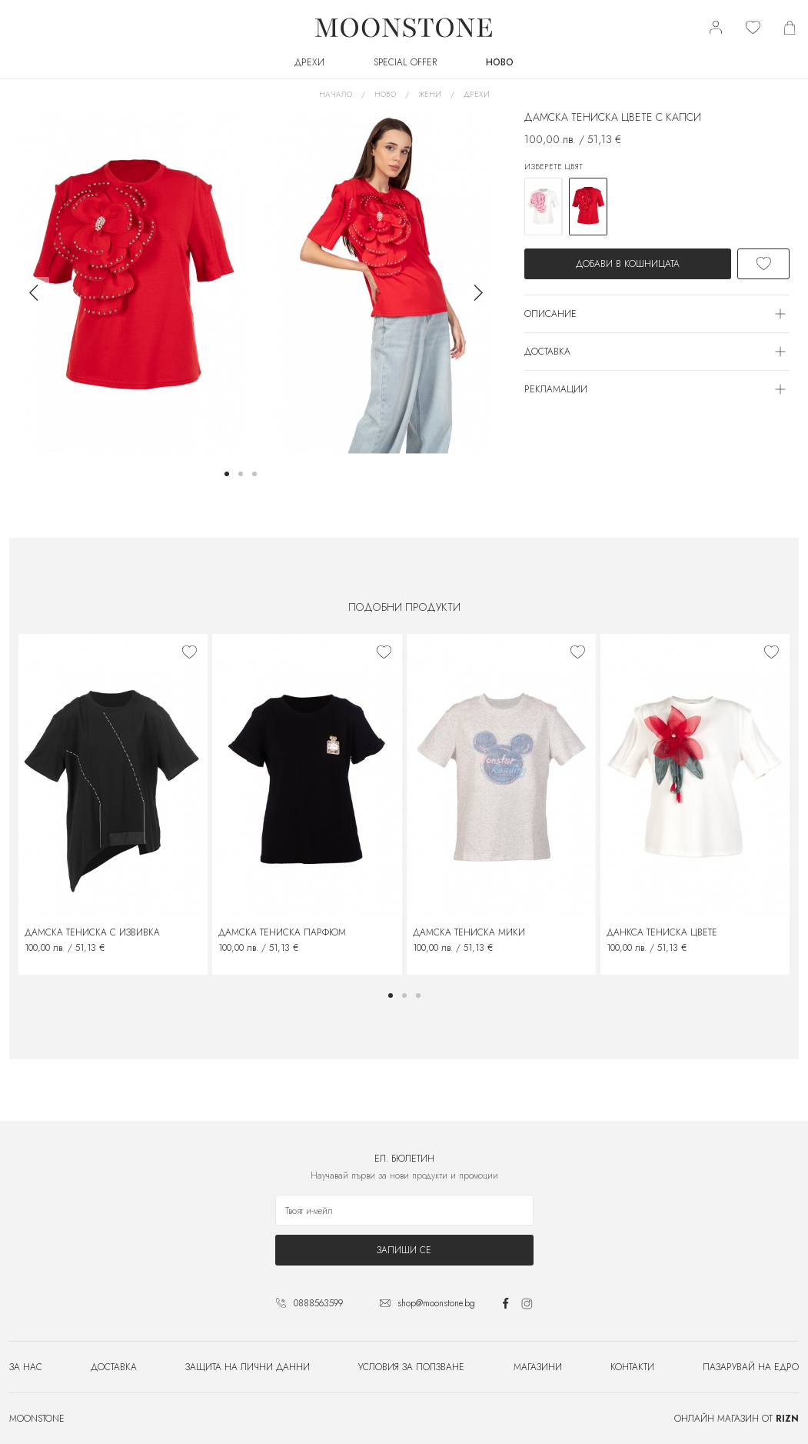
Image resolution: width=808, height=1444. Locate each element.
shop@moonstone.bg (436, 1303)
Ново (500, 62)
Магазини (538, 1367)
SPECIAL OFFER (405, 62)
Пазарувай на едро (751, 1367)
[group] (132, 281)
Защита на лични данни (247, 1367)
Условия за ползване (411, 1367)
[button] (226, 474)
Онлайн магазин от (736, 1419)
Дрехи (309, 62)
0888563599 (318, 1303)
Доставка (114, 1367)
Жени (429, 94)
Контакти (632, 1367)
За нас (25, 1367)
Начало (335, 94)
